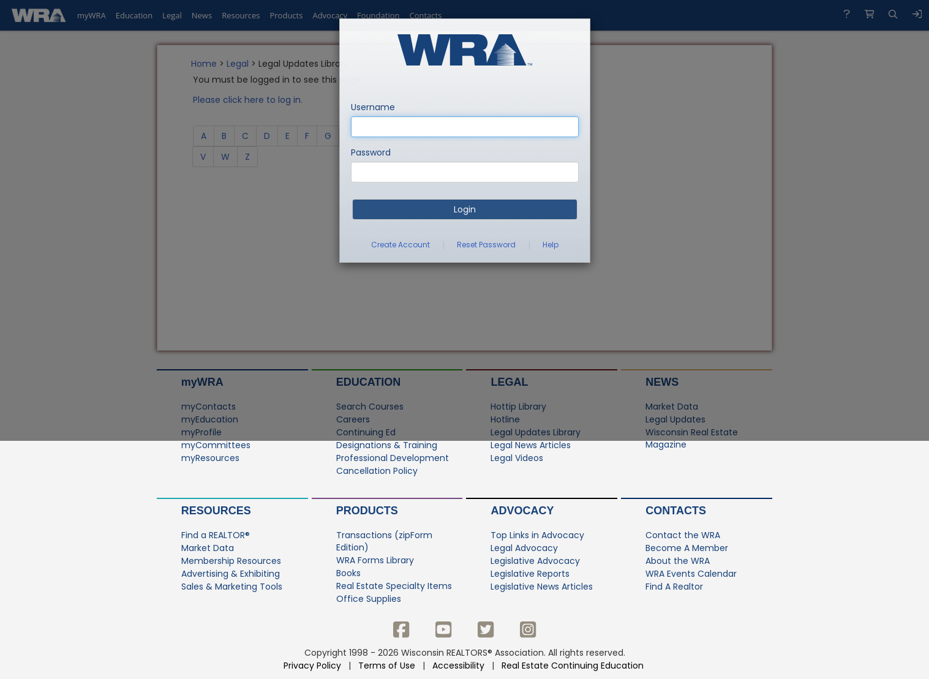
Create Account (400, 244)
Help (551, 244)
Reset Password (486, 244)
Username (373, 107)
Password (371, 152)
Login (465, 209)
